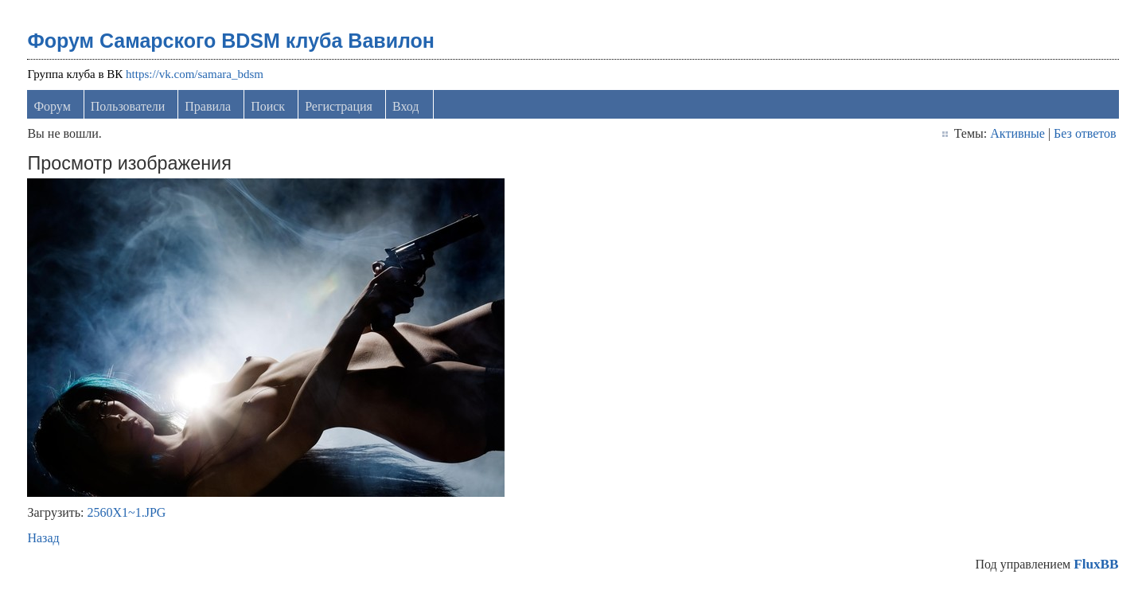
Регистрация (338, 106)
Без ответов (1085, 133)
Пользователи (128, 106)
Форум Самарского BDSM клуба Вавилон (231, 40)
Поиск (268, 106)
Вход (405, 106)
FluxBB (1096, 564)
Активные (1017, 133)
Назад (43, 538)
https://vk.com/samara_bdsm (194, 74)
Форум (51, 106)
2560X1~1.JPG (127, 512)
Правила (208, 106)
